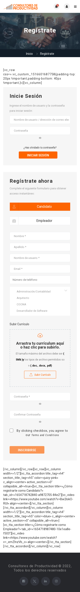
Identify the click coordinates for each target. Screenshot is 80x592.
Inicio (29, 53)
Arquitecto (40, 298)
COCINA (40, 304)
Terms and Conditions (45, 435)
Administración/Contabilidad (40, 291)
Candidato (31, 207)
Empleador (31, 221)
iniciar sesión (38, 155)
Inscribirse (27, 450)
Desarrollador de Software (40, 311)
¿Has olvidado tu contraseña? (40, 147)
